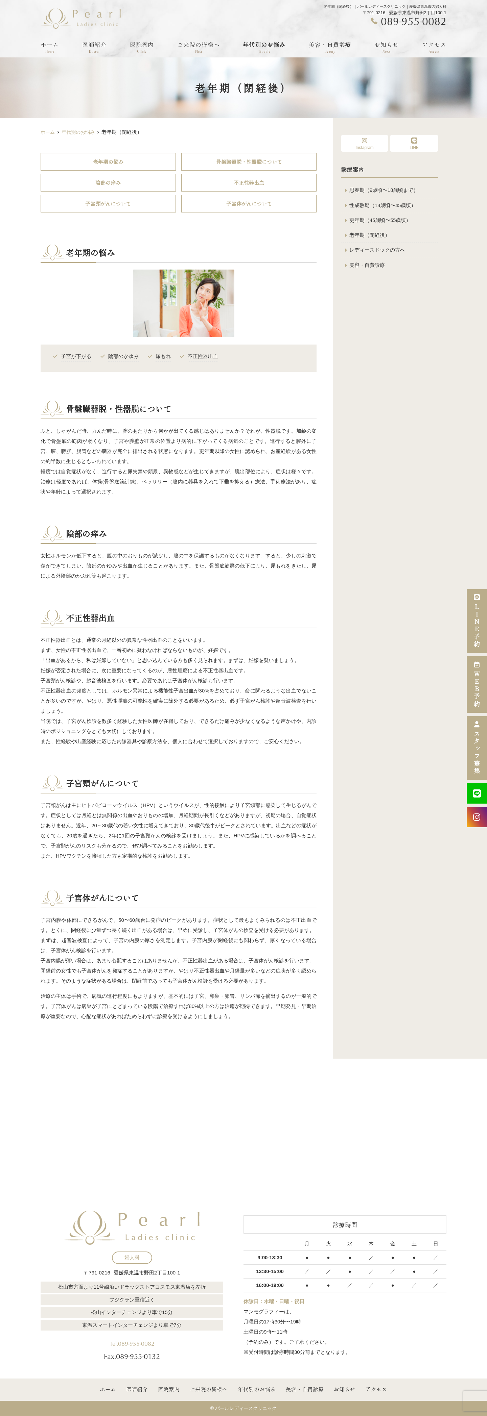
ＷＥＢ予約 (476, 684)
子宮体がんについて (249, 203)
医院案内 (142, 47)
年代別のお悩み (264, 47)
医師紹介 (94, 47)
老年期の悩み (108, 161)
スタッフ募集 (476, 748)
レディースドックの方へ (377, 251)
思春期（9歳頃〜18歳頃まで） (384, 190)
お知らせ (386, 47)
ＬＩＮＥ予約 (476, 621)
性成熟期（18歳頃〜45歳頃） (382, 205)
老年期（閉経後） (369, 236)
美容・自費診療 (330, 47)
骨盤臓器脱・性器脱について (249, 161)
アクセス (434, 47)
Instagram (364, 143)
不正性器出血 (249, 182)
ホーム (50, 47)
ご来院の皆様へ (198, 47)
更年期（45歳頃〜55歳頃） (380, 221)
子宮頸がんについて (108, 203)
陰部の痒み (108, 182)
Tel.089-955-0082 (132, 1341)
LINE (414, 143)
